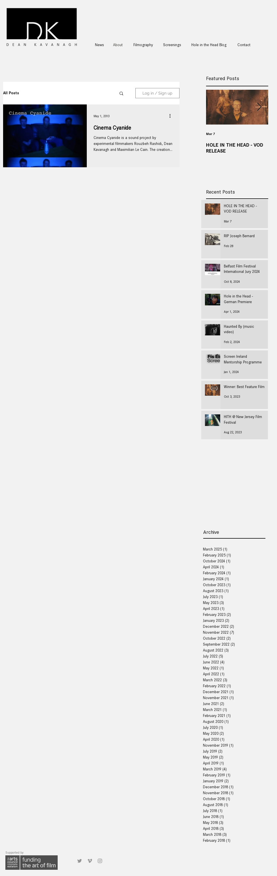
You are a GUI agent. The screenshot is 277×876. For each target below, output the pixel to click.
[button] (121, 94)
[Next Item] (259, 107)
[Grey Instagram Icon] (100, 861)
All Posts (11, 93)
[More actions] (171, 116)
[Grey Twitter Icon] (80, 861)
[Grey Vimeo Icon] (90, 861)
